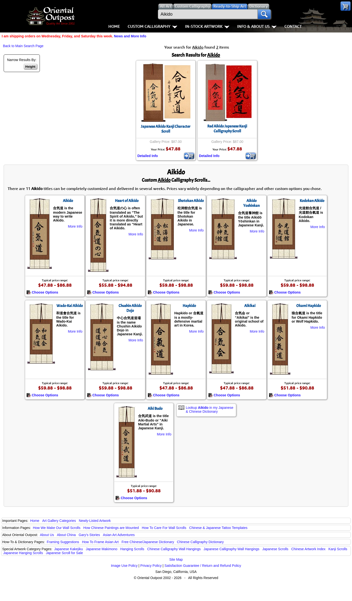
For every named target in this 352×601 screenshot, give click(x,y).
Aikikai (249, 305)
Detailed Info (147, 156)
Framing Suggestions (63, 542)
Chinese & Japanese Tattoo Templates (218, 528)
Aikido (68, 200)
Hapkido (189, 305)
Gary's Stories (89, 535)
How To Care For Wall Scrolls (164, 528)
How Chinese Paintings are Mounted (111, 528)
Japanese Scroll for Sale (64, 553)
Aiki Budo (155, 408)
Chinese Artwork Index (308, 549)
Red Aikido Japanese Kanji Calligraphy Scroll (227, 129)
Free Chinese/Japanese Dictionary (147, 542)
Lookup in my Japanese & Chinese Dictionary (209, 409)
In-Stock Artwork (207, 26)
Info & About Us (256, 26)
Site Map (176, 559)
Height (30, 66)
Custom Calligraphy (152, 26)
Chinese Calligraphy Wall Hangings (174, 549)
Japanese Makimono (101, 549)
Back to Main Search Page (23, 46)
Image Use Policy (124, 566)
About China (66, 535)
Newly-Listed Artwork (95, 521)
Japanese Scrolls (275, 549)
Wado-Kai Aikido (69, 305)
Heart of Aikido (127, 200)
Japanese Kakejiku (68, 549)
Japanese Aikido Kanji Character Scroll (165, 129)
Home (114, 26)
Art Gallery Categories (59, 521)
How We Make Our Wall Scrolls (56, 528)
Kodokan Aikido (312, 200)
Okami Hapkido (308, 305)
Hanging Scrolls (132, 549)
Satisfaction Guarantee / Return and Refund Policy (203, 566)
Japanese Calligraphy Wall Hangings (231, 549)
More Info (75, 226)
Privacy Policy (151, 566)
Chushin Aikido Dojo (130, 308)
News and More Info (130, 36)
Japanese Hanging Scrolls (23, 553)
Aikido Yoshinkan (251, 203)
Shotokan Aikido (191, 200)
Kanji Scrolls (337, 549)
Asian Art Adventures (119, 535)
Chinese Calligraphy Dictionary (200, 542)
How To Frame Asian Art (100, 542)
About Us (47, 535)
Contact (293, 26)
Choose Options (42, 292)
